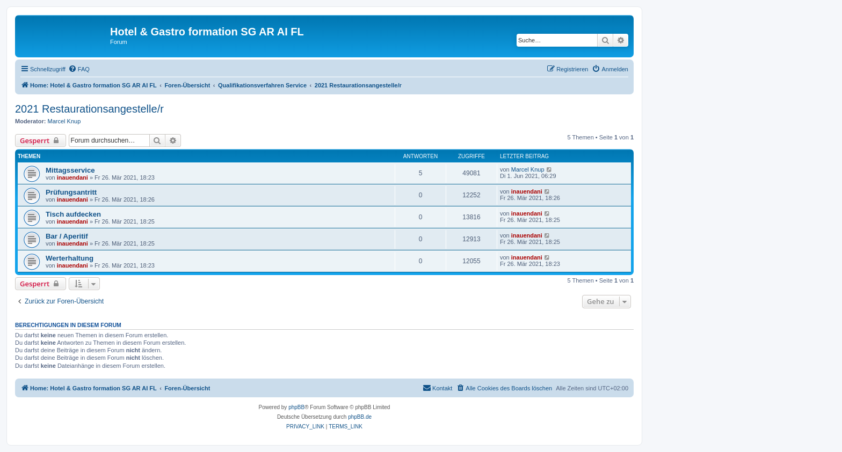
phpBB (296, 407)
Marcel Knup (64, 121)
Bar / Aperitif (67, 236)
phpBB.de (360, 417)
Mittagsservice (70, 170)
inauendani (72, 177)
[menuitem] (79, 69)
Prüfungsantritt (71, 192)
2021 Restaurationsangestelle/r (89, 109)
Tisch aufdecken (73, 214)
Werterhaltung (69, 258)
